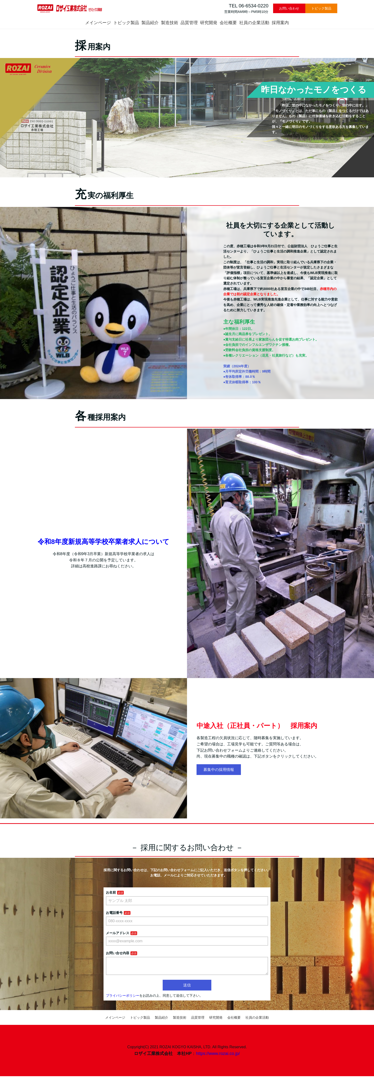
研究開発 (208, 22)
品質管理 (189, 22)
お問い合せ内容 (117, 953)
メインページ (98, 22)
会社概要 (228, 22)
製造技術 (169, 22)
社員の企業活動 (254, 22)
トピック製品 (321, 8)
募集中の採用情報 (218, 770)
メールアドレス (117, 933)
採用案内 (280, 22)
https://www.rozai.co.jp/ (218, 1057)
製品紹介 (150, 22)
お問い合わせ (289, 8)
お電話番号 (114, 913)
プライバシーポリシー (122, 999)
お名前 (111, 892)
